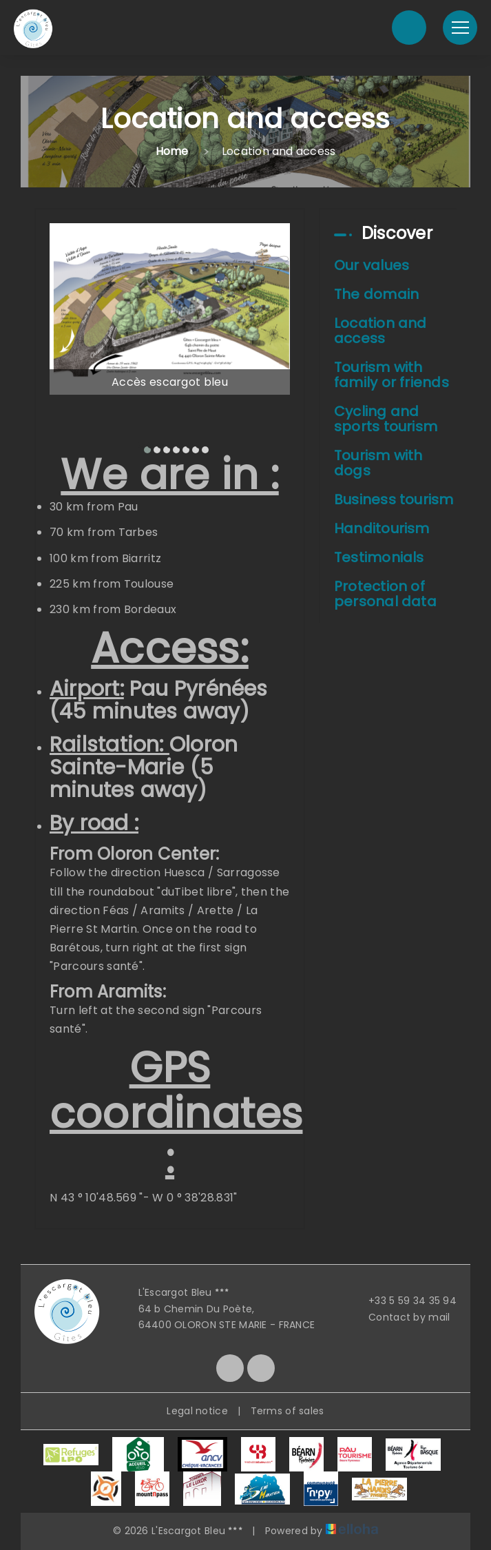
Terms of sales (287, 1411)
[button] (141, 445)
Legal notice (197, 1411)
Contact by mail (401, 1317)
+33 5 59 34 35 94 (405, 1301)
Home (172, 151)
